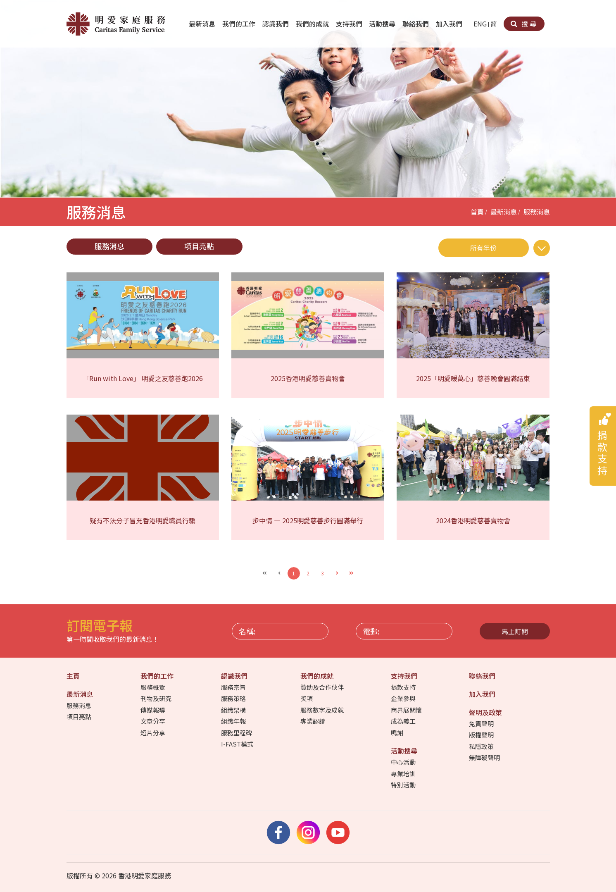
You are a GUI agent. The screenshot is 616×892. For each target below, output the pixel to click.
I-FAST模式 (237, 743)
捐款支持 (404, 687)
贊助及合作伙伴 (322, 687)
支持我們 (350, 24)
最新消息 (203, 24)
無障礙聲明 (485, 757)
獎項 (307, 698)
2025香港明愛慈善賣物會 (308, 378)
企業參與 (404, 698)
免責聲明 (482, 723)
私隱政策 (482, 746)
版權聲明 (482, 734)
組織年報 (234, 721)
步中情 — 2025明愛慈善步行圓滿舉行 (307, 520)
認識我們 (276, 24)
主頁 (74, 676)
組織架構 (234, 710)
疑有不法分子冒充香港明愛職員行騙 (142, 520)
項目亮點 (199, 246)
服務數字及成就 (322, 710)
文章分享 (153, 721)
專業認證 (313, 721)
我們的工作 (239, 24)
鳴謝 (397, 732)
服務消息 (536, 212)
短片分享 (153, 732)
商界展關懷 (407, 710)
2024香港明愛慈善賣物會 (473, 520)
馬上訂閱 (515, 631)
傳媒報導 (153, 710)
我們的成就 (313, 24)
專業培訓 (404, 773)
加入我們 (450, 24)
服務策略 (234, 698)
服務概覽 (153, 687)
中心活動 (404, 762)
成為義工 (404, 721)
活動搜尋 (383, 24)
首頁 (477, 212)
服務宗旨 (234, 687)
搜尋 (524, 24)
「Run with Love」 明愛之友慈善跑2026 (143, 378)
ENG (480, 24)
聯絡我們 (416, 24)
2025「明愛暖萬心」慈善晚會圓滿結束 (473, 378)
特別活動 (404, 784)
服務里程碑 (237, 732)
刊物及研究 (156, 698)
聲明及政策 (486, 712)
